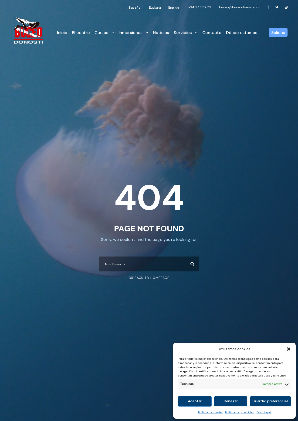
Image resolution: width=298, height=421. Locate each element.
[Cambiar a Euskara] (155, 7)
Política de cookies (210, 412)
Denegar (231, 401)
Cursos (101, 32)
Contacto (211, 32)
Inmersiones (130, 32)
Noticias (161, 32)
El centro (81, 32)
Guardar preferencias (270, 401)
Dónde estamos (241, 32)
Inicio (62, 32)
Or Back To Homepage (149, 278)
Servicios (183, 32)
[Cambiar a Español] (135, 7)
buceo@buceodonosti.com (240, 7)
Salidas (278, 32)
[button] (288, 349)
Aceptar (195, 401)
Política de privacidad (239, 412)
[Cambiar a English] (173, 7)
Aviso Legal (264, 412)
